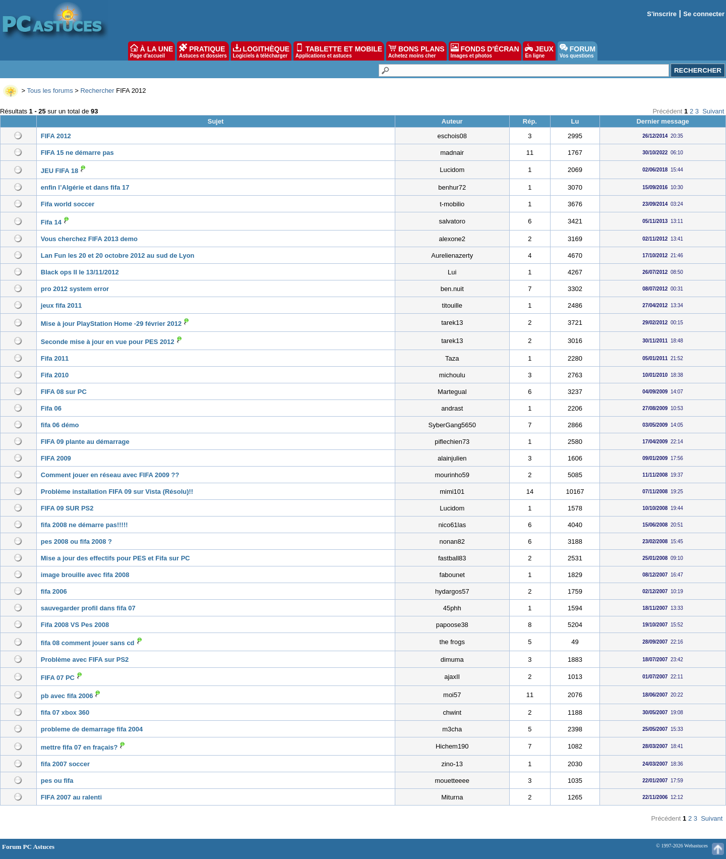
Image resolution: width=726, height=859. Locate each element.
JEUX (539, 51)
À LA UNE (151, 51)
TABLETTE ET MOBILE (338, 51)
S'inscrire (662, 14)
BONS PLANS (416, 51)
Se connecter (703, 14)
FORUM (577, 51)
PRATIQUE (203, 51)
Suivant (713, 111)
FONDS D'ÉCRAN (485, 51)
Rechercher (97, 90)
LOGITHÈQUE (261, 51)
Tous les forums (50, 90)
